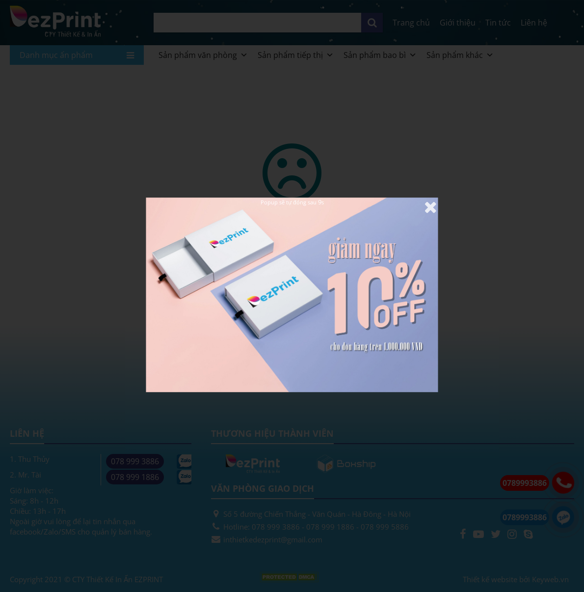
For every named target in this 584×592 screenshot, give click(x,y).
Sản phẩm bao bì (380, 55)
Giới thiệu (458, 22)
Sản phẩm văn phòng (203, 55)
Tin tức (498, 22)
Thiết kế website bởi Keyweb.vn (516, 579)
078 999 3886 (135, 461)
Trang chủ (411, 22)
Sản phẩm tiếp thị (296, 55)
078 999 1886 (135, 477)
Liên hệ (534, 22)
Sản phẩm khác (460, 55)
